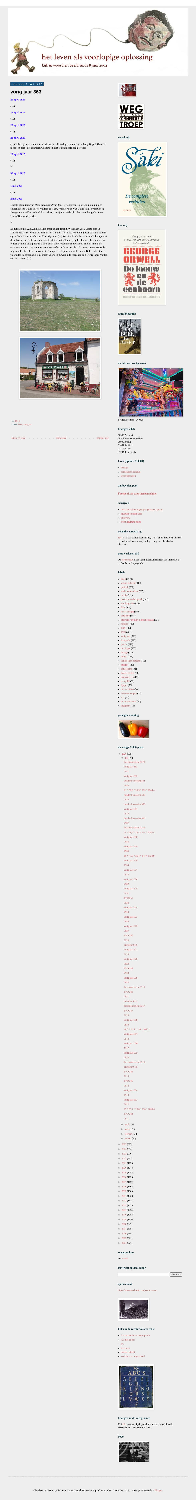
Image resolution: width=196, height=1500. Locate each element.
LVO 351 (128, 898)
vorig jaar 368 (130, 1020)
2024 (124, 1149)
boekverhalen (127, 673)
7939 (126, 799)
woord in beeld (128, 583)
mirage (124, 652)
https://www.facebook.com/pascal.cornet (137, 1290)
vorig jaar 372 (130, 926)
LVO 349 (128, 968)
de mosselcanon (128, 701)
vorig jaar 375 (130, 888)
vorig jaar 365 (130, 1052)
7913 (126, 1095)
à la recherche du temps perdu (135, 1335)
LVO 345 (128, 1080)
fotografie (125, 640)
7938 (126, 813)
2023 (124, 1153)
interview (125, 517)
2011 (124, 1210)
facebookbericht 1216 (134, 1062)
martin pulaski (128, 1352)
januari (128, 1138)
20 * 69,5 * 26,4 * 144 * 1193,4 (139, 832)
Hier (120, 537)
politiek (124, 587)
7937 (126, 823)
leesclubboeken (128, 475)
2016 (124, 1186)
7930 (126, 902)
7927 (126, 930)
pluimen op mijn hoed (131, 513)
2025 (124, 1144)
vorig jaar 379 (130, 846)
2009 (124, 1219)
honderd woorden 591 (134, 780)
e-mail (125, 1258)
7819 (126, 1024)
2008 (124, 1224)
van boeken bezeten (130, 660)
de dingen (125, 648)
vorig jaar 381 (130, 809)
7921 (126, 996)
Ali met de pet (128, 1339)
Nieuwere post (18, 438)
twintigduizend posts (131, 521)
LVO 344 (128, 1113)
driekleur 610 (130, 1066)
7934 (126, 865)
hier (125, 1424)
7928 (126, 921)
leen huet (125, 1348)
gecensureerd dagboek (131, 599)
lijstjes (124, 685)
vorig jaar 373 (130, 916)
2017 (124, 1182)
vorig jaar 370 (130, 959)
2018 (124, 1177)
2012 (124, 1205)
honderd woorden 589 (134, 804)
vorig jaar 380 (130, 837)
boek (20, 424)
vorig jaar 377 (130, 870)
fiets (123, 607)
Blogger (158, 1490)
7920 (126, 1015)
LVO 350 (128, 935)
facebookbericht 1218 (134, 987)
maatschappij (127, 611)
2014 (124, 1196)
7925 (126, 954)
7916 (126, 1057)
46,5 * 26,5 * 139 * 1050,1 (137, 1029)
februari (129, 1133)
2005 (124, 1238)
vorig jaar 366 (130, 1043)
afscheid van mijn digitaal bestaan (137, 619)
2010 (124, 1214)
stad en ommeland (129, 591)
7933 (126, 874)
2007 (124, 1228)
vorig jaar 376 (130, 879)
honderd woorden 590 (134, 795)
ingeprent (125, 705)
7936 (126, 841)
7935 (126, 851)
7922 (126, 982)
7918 (126, 1038)
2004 (124, 1243)
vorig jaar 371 (130, 949)
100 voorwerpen (129, 693)
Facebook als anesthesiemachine (137, 493)
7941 (126, 771)
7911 (126, 1118)
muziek (124, 664)
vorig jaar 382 (130, 776)
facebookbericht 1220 (134, 762)
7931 (126, 893)
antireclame (126, 668)
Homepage (61, 438)
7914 (126, 1085)
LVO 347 (128, 1010)
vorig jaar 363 (130, 1099)
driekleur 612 (130, 945)
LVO (123, 632)
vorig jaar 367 (130, 1034)
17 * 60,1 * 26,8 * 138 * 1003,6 (139, 1109)
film (123, 627)
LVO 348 (128, 991)
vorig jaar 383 (130, 766)
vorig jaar (27, 424)
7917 (126, 1048)
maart (128, 1129)
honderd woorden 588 (134, 818)
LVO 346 (128, 1071)
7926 (126, 940)
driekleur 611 (130, 1001)
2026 (124, 753)
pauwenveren (127, 677)
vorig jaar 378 (130, 860)
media (124, 595)
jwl (122, 1343)
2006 (124, 1233)
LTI (123, 697)
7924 (126, 963)
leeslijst (124, 467)
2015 (124, 1191)
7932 (126, 884)
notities (124, 623)
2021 (124, 1163)
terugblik (125, 681)
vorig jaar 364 (130, 1090)
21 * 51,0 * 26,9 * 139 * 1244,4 (139, 790)
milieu (124, 656)
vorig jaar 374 (130, 907)
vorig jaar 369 (130, 977)
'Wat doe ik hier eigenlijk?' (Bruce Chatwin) (142, 509)
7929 (126, 912)
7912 (126, 1104)
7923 (126, 973)
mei (127, 757)
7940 (126, 785)
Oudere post (103, 438)
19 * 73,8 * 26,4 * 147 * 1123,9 (139, 855)
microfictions (127, 689)
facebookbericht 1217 (134, 1005)
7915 (126, 1076)
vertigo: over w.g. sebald (133, 1356)
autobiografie (127, 603)
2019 (124, 1172)
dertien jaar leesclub (130, 471)
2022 (124, 1158)
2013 (124, 1200)
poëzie (124, 644)
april (127, 1124)
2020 (124, 1167)
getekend (125, 615)
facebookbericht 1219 (134, 827)
